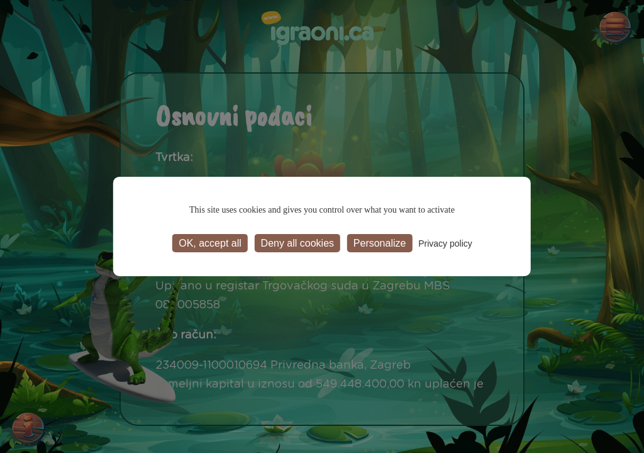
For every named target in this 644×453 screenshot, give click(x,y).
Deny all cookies (298, 243)
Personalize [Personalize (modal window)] (379, 243)
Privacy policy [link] (445, 243)
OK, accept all (210, 243)
